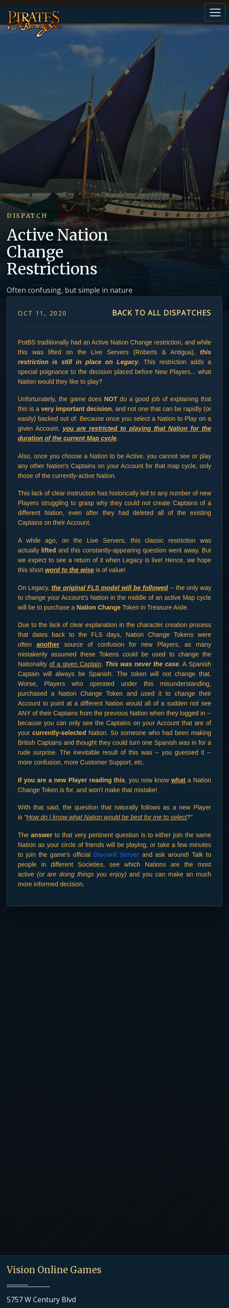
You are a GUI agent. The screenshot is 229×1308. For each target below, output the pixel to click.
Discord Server (116, 854)
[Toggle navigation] (215, 12)
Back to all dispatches (161, 313)
